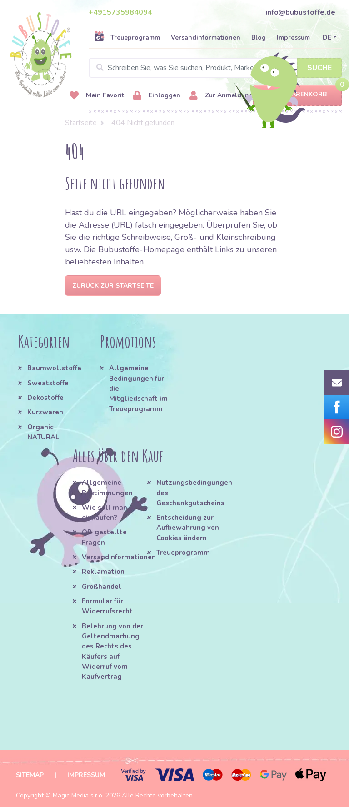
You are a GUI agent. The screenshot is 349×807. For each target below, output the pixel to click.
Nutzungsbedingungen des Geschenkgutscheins (189, 493)
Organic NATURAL (43, 432)
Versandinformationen (205, 37)
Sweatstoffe (48, 383)
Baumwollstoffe (54, 368)
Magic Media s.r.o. (78, 795)
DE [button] (327, 37)
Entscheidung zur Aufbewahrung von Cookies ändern (187, 528)
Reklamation (103, 571)
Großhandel (101, 586)
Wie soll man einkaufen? (104, 512)
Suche (319, 68)
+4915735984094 (120, 12)
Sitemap (30, 775)
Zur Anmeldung (221, 95)
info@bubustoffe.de (300, 12)
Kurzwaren (46, 412)
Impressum (293, 37)
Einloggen (156, 95)
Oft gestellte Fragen (104, 537)
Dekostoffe (45, 397)
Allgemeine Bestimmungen (107, 487)
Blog (258, 37)
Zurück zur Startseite (113, 285)
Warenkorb (298, 95)
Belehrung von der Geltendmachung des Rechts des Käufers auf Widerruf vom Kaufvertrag (112, 652)
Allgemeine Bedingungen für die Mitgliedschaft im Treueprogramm (138, 388)
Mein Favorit (97, 95)
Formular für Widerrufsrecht (107, 606)
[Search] (215, 68)
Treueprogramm (127, 37)
